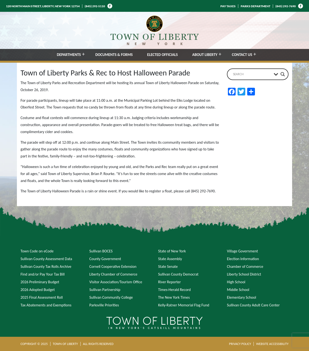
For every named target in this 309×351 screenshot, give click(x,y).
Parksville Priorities (104, 305)
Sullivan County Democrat (178, 274)
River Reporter (169, 282)
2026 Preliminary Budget (40, 282)
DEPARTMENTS (69, 54)
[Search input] (252, 74)
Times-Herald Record (174, 289)
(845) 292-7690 (285, 6)
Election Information (243, 258)
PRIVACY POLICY (240, 344)
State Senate (168, 266)
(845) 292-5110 (95, 6)
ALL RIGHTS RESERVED (98, 344)
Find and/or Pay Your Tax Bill (43, 274)
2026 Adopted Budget (38, 289)
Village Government (242, 251)
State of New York (172, 251)
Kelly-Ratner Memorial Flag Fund (183, 305)
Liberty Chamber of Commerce (113, 274)
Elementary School (241, 297)
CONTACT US (242, 54)
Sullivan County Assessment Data (46, 258)
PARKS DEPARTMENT (255, 6)
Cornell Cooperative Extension (112, 266)
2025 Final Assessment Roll (42, 297)
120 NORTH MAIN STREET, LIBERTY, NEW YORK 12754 (43, 6)
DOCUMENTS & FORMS (114, 54)
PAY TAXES (228, 6)
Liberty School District (244, 274)
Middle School (238, 289)
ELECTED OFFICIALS (162, 54)
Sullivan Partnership (104, 289)
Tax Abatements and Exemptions (46, 305)
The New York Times (174, 297)
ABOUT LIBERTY (204, 54)
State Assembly (170, 258)
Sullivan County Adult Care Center (253, 305)
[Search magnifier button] (282, 74)
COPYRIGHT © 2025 (34, 344)
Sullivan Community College (111, 297)
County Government (105, 258)
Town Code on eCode (37, 251)
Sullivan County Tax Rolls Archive (46, 266)
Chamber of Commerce (245, 266)
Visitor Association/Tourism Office (115, 282)
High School (236, 282)
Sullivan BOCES (100, 251)
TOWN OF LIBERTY (65, 344)
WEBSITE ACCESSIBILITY (272, 344)
